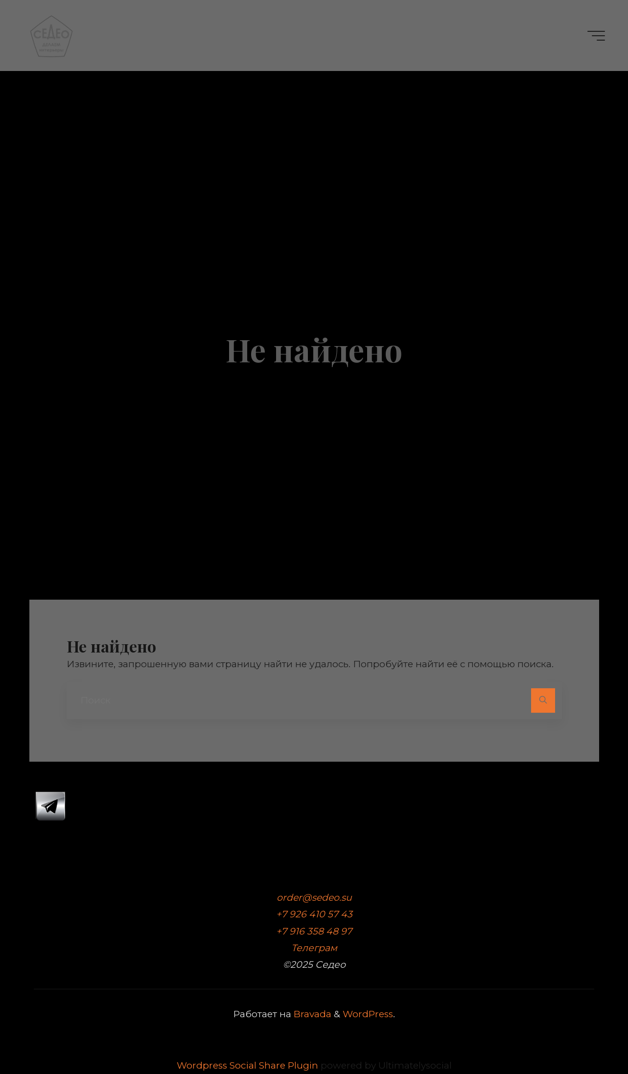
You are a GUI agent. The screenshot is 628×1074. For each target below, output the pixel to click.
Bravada (311, 1014)
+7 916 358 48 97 (314, 931)
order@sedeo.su (314, 897)
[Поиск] (543, 700)
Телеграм (314, 948)
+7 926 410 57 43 (314, 914)
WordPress (368, 1014)
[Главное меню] (596, 36)
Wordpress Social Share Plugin (249, 1065)
